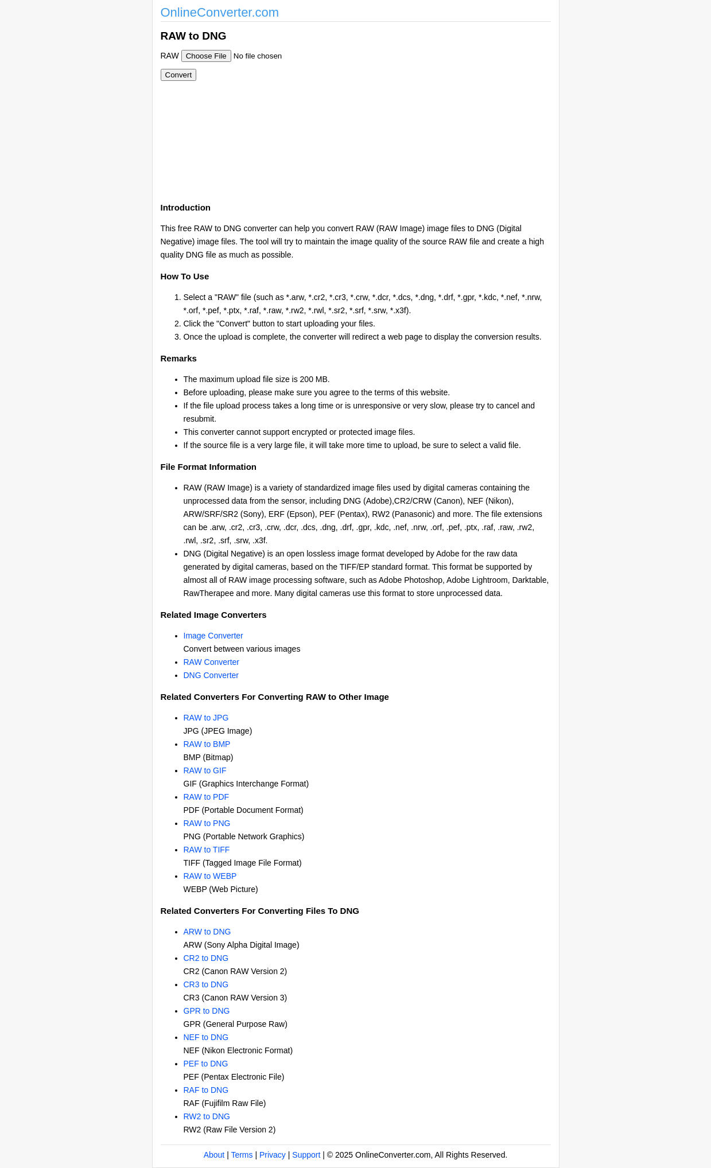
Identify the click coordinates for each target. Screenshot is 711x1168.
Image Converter (213, 635)
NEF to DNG (206, 1037)
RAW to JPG (206, 717)
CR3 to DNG (206, 984)
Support (306, 1154)
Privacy (272, 1154)
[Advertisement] (417, 108)
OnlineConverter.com (220, 12)
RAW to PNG (207, 823)
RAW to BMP (207, 744)
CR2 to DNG (206, 958)
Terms (241, 1154)
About (214, 1154)
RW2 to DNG (207, 1116)
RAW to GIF (205, 770)
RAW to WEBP (210, 876)
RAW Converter (212, 662)
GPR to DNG (207, 1010)
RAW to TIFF (207, 849)
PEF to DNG (206, 1063)
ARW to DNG (207, 931)
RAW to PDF (207, 796)
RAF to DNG (206, 1090)
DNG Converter (211, 675)
